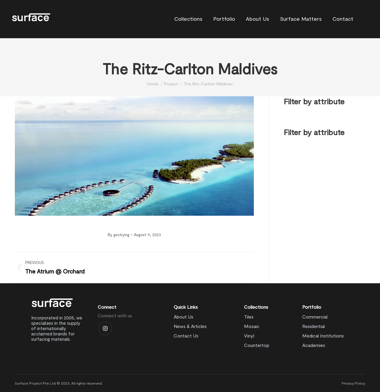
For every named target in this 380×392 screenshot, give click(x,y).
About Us (183, 316)
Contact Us (186, 335)
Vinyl (249, 335)
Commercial (314, 316)
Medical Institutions (323, 335)
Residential (313, 326)
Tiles (249, 316)
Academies (313, 345)
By (118, 234)
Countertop (256, 345)
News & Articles (190, 326)
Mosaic (251, 326)
